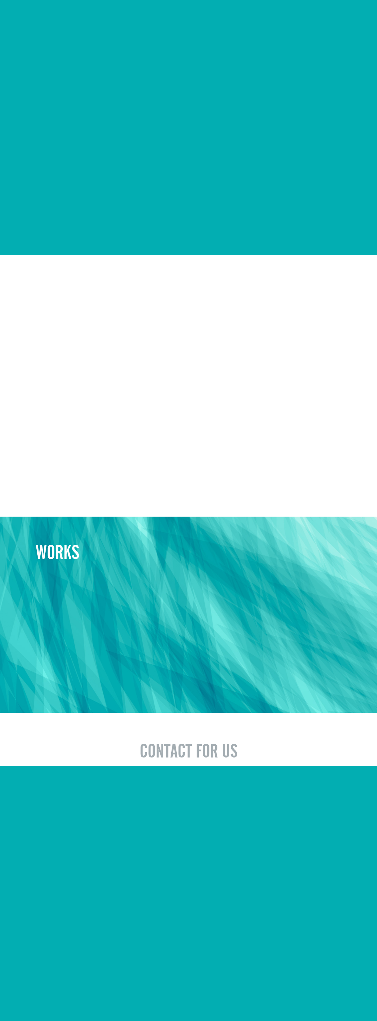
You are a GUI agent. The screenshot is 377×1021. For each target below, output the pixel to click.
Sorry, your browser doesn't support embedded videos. (188, 94)
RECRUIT (275, 15)
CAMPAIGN (315, 15)
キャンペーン (81, 1000)
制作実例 (54, 1000)
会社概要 (31, 1000)
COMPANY (204, 15)
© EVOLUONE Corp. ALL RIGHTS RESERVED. (297, 1000)
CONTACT (354, 15)
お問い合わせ (113, 1000)
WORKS (241, 15)
